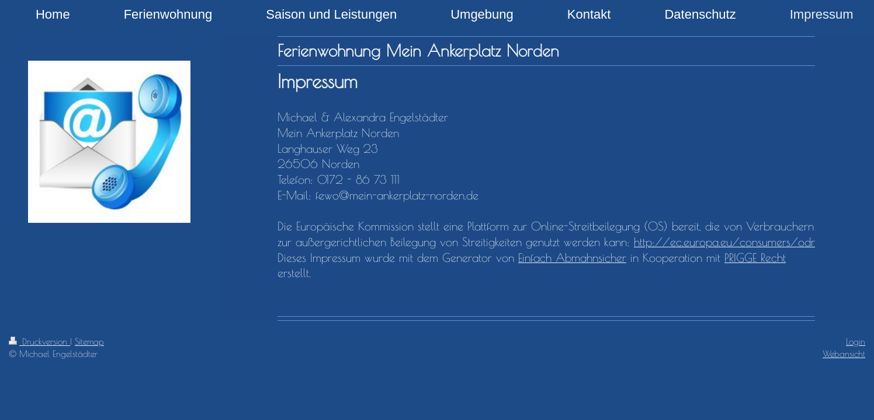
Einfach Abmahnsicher (572, 257)
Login (855, 341)
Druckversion (39, 341)
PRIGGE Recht (755, 257)
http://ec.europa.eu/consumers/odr (724, 242)
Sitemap (89, 341)
